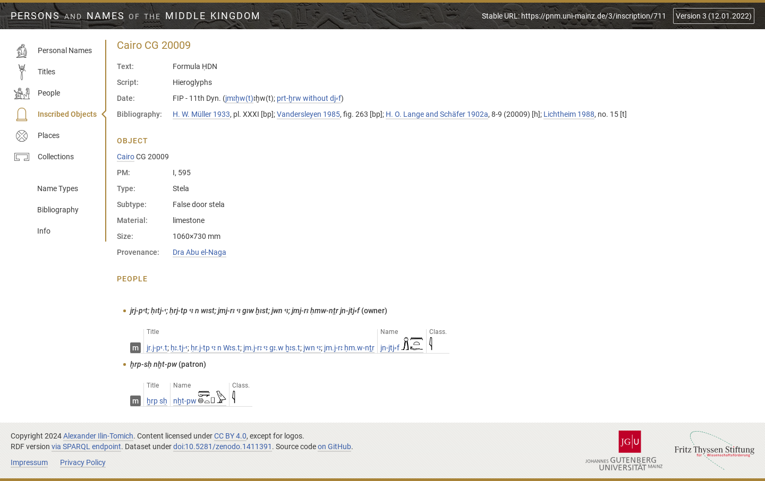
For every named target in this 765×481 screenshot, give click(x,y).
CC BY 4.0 (230, 436)
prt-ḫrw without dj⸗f (309, 98)
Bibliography (58, 209)
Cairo (125, 156)
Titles (34, 72)
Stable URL (574, 16)
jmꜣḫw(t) (239, 98)
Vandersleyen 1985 (308, 114)
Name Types (57, 188)
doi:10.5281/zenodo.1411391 (222, 446)
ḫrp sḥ (157, 401)
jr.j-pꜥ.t (157, 347)
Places (37, 136)
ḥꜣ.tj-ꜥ (179, 347)
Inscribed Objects (55, 115)
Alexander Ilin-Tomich (98, 436)
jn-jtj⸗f (401, 347)
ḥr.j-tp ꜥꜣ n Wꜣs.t (215, 347)
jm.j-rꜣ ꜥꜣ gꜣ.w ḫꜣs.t (271, 347)
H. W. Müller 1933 (201, 114)
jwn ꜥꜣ (312, 347)
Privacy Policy (83, 462)
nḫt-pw (199, 401)
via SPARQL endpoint (86, 446)
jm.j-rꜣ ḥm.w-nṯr (349, 347)
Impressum (29, 462)
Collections (44, 157)
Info (43, 231)
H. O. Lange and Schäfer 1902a (437, 114)
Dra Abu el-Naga (199, 252)
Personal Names (53, 51)
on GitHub (334, 446)
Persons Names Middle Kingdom (136, 16)
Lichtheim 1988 (568, 114)
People (37, 93)
